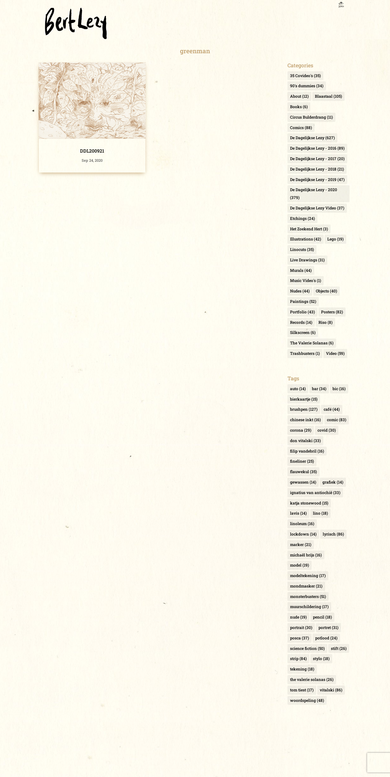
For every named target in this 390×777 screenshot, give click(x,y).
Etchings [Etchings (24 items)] (302, 218)
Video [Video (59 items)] (335, 353)
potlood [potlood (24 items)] (326, 637)
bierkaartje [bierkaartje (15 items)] (303, 399)
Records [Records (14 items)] (301, 322)
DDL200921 (92, 151)
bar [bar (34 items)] (319, 388)
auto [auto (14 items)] (298, 388)
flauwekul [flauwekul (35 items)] (303, 471)
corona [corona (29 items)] (300, 430)
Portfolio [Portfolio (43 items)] (302, 311)
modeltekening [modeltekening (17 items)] (308, 575)
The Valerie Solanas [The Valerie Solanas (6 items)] (311, 342)
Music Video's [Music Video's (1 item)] (305, 280)
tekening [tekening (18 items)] (302, 668)
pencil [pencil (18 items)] (322, 617)
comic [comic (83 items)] (336, 419)
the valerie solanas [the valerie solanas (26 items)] (311, 679)
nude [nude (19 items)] (298, 617)
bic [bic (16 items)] (339, 388)
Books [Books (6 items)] (299, 106)
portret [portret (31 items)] (328, 627)
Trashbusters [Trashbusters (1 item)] (305, 353)
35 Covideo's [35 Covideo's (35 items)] (305, 75)
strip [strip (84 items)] (298, 658)
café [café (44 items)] (332, 409)
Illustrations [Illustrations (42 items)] (305, 238)
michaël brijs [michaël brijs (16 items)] (306, 554)
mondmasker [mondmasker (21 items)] (306, 585)
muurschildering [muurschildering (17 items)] (309, 606)
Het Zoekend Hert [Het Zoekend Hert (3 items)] (309, 228)
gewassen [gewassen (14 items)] (303, 482)
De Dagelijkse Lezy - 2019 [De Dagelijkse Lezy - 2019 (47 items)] (317, 179)
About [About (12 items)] (299, 96)
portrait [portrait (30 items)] (301, 627)
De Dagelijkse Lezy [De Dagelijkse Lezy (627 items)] (312, 137)
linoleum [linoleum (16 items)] (302, 523)
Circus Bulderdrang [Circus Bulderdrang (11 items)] (311, 117)
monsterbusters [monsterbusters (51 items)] (308, 596)
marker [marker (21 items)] (300, 544)
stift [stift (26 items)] (339, 648)
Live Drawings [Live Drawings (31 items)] (307, 259)
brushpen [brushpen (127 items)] (303, 409)
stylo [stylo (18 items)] (321, 658)
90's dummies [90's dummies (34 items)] (306, 85)
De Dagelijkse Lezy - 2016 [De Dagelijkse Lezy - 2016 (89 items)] (317, 148)
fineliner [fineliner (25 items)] (302, 461)
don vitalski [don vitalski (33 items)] (305, 440)
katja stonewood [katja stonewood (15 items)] (309, 502)
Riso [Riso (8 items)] (325, 322)
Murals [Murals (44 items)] (301, 270)
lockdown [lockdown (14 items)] (303, 534)
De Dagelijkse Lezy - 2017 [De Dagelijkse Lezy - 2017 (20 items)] (317, 158)
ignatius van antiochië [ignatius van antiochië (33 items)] (315, 492)
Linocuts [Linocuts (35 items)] (302, 249)
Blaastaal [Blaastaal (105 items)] (328, 96)
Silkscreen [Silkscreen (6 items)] (303, 332)
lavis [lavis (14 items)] (298, 513)
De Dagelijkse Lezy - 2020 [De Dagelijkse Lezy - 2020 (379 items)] (313, 193)
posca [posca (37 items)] (299, 637)
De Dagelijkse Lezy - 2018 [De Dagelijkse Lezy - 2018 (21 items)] (317, 169)
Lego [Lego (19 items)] (335, 238)
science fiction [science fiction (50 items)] (307, 648)
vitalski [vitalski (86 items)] (331, 689)
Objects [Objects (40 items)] (326, 290)
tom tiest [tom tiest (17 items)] (302, 689)
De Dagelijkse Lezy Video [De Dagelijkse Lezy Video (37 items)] (317, 207)
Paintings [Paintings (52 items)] (303, 301)
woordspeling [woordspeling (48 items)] (307, 700)
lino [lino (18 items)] (320, 513)
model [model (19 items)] (299, 565)
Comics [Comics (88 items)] (301, 127)
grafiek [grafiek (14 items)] (332, 482)
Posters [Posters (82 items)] (332, 311)
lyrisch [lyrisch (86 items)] (333, 534)
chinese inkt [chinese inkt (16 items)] (305, 419)
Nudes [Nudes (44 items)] (300, 290)
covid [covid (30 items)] (326, 430)
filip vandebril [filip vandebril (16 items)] (307, 451)
